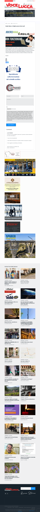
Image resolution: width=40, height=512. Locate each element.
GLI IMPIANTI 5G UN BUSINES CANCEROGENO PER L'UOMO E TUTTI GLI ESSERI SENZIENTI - (27, 323)
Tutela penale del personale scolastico (10, 457)
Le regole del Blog (21, 507)
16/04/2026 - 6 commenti (24, 359)
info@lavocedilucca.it (31, 510)
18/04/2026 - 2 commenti (8, 320)
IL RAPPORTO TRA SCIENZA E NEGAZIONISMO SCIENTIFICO (11, 418)
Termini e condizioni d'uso (27, 507)
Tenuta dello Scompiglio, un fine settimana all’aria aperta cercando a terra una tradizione (12, 477)
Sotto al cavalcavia (8, 361)
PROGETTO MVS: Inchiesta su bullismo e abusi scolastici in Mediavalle (11, 283)
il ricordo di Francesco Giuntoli (27, 418)
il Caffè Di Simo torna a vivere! (27, 342)
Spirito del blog (10, 507)
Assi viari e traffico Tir (25, 361)
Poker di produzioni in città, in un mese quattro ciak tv (11, 302)
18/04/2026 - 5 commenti (24, 340)
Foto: (7, 107)
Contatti (13, 507)
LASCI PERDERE (10, 133)
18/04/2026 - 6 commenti (24, 320)
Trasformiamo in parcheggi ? (27, 379)
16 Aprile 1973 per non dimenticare (28, 399)
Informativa (16, 507)
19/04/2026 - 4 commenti (24, 300)
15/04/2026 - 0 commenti (8, 435)
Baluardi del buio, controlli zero (11, 322)
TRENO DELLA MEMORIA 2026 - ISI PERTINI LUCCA (12, 342)
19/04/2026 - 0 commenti (8, 280)
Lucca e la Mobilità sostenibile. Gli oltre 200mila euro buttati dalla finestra (11, 380)
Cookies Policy (33, 508)
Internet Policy (33, 507)
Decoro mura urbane (25, 282)
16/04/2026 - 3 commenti (8, 359)
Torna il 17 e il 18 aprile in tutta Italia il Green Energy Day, (28, 457)
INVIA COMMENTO (11, 124)
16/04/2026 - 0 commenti (8, 377)
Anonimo (7, 55)
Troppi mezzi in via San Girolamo (11, 437)
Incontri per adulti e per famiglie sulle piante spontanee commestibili (12, 399)
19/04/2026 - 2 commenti (24, 280)
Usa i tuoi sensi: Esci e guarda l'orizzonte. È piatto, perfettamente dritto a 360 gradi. (28, 303)
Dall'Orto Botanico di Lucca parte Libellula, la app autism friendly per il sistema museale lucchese (28, 438)
